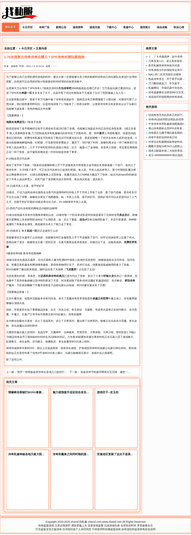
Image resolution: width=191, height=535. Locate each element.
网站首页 (10, 27)
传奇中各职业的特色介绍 (162, 137)
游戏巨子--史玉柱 (107, 392)
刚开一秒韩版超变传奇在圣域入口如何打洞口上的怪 (47, 371)
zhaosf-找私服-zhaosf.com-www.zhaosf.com (96, 521)
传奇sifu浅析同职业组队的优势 (166, 119)
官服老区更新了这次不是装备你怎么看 (121, 454)
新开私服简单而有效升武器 (164, 65)
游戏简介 (145, 27)
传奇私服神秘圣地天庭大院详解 (27, 454)
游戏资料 (78, 27)
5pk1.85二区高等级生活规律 (164, 74)
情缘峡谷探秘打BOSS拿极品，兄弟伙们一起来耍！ (40, 392)
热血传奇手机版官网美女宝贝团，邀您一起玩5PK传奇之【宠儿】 (118, 371)
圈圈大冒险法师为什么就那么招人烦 (169, 146)
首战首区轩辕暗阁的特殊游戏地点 (168, 96)
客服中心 (128, 27)
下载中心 (111, 27)
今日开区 (27, 27)
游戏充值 (95, 27)
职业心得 (179, 27)
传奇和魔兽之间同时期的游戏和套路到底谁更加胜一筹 (86, 454)
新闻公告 (61, 27)
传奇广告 (44, 27)
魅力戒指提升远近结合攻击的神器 (74, 392)
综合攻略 (162, 27)
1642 (55, 66)
